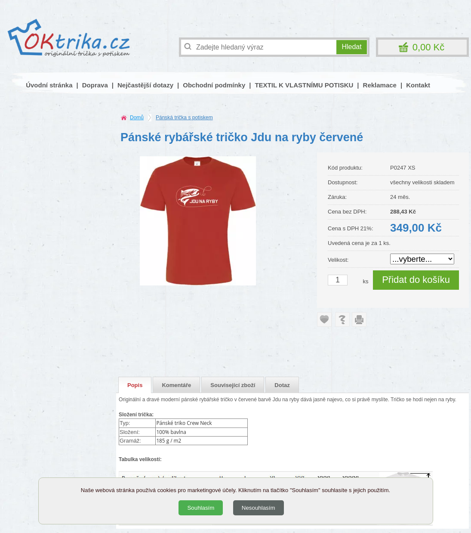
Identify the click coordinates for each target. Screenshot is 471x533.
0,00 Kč (429, 47)
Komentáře (176, 385)
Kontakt (418, 85)
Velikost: (338, 260)
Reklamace (380, 85)
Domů (137, 118)
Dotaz (281, 385)
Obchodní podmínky (214, 85)
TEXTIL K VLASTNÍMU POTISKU (304, 85)
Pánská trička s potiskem (184, 118)
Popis (134, 385)
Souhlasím (200, 508)
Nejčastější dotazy (145, 85)
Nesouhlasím (258, 508)
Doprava (95, 85)
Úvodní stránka (49, 85)
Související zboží (232, 385)
